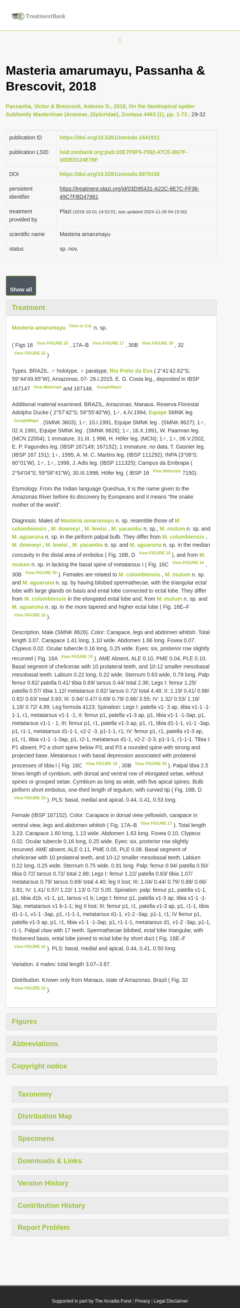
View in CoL (80, 325)
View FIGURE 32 (29, 353)
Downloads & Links (50, 1161)
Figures (24, 1021)
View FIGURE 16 (52, 343)
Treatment (28, 308)
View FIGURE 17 (108, 343)
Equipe (158, 412)
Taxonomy (35, 1094)
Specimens (36, 1138)
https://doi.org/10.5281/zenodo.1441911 (110, 137)
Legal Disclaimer (171, 1301)
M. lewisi (95, 529)
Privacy (142, 1301)
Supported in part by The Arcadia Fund (91, 1301)
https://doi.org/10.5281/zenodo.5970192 (110, 174)
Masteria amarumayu (38, 327)
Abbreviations (35, 1044)
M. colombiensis (183, 537)
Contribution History (51, 1205)
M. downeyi (65, 529)
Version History (43, 1183)
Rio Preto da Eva (132, 371)
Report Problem (44, 1227)
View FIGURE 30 (157, 343)
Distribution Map (45, 1116)
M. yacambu (126, 529)
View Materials (48, 387)
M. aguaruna (28, 537)
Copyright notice (39, 1066)
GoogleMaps (109, 387)
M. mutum (172, 529)
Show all (21, 289)
